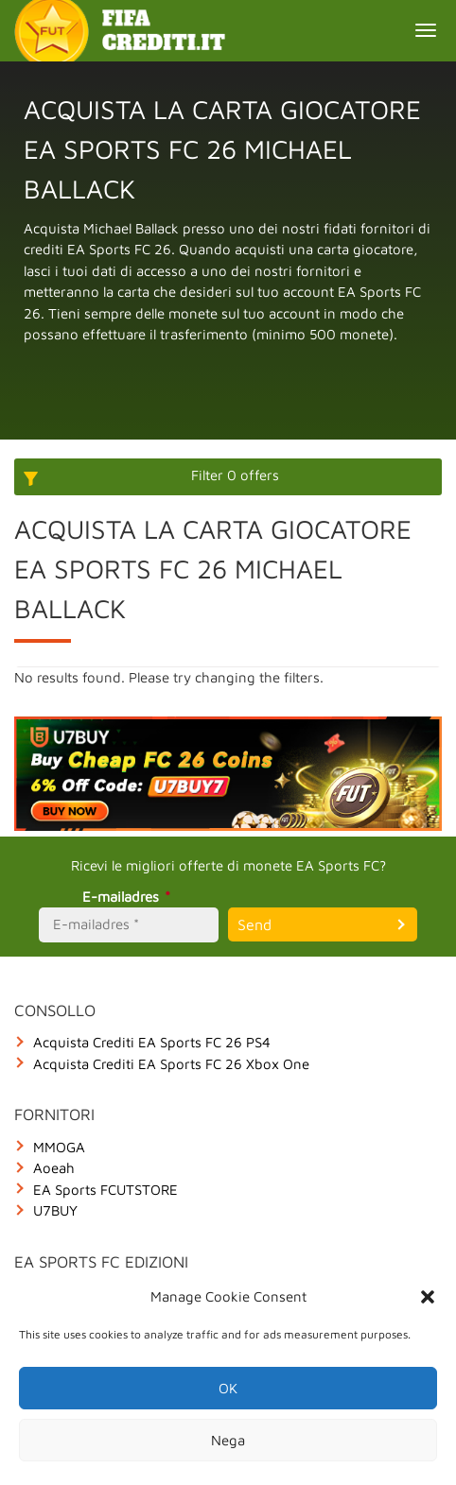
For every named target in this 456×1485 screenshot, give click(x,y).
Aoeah (54, 1168)
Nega (228, 1440)
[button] (427, 1296)
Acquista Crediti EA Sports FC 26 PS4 (152, 1042)
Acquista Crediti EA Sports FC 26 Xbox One (171, 1064)
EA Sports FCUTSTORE (105, 1190)
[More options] (228, 476)
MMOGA (59, 1147)
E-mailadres (129, 897)
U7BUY (55, 1210)
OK (228, 1388)
